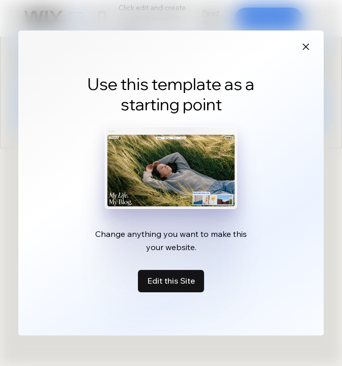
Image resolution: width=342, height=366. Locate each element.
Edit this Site (171, 281)
